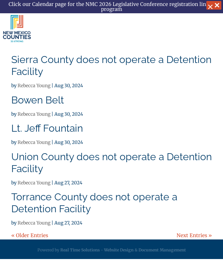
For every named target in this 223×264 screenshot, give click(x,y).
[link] (17, 28)
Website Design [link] (119, 249)
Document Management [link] (162, 249)
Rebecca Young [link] (34, 86)
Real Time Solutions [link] (80, 249)
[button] (211, 29)
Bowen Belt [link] (37, 100)
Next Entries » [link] (194, 235)
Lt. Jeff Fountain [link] (47, 128)
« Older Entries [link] (29, 235)
